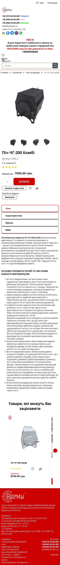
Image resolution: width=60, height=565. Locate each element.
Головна (4, 72)
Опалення (17, 72)
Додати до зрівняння (37, 188)
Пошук (55, 65)
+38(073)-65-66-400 (50, 541)
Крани (4, 559)
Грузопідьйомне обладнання (14, 562)
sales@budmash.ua (9, 26)
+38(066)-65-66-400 (50, 547)
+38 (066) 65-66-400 (15, 23)
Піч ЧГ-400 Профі (17, 462)
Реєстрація (52, 2)
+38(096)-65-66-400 (50, 544)
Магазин (55, 554)
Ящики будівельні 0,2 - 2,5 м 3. (15, 523)
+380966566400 (30, 51)
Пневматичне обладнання (13, 557)
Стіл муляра (6, 528)
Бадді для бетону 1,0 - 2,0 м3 (14, 526)
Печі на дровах (33, 72)
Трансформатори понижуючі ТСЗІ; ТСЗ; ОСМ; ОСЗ (24, 518)
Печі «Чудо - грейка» (10, 554)
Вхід (41, 2)
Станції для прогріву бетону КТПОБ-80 (18, 521)
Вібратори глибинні (10, 547)
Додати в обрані (30, 188)
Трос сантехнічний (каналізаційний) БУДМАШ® (14, 550)
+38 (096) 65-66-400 (13, 19)
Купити (24, 181)
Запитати (9, 197)
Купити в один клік (14, 188)
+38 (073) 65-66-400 (15, 16)
